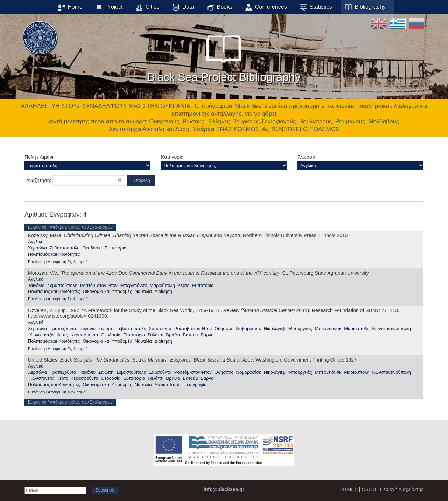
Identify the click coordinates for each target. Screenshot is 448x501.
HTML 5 (349, 489)
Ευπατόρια (115, 248)
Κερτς (183, 285)
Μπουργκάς (300, 328)
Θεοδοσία (92, 248)
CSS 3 (369, 489)
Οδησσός (224, 328)
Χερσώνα (37, 248)
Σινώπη (106, 328)
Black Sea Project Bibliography (224, 55)
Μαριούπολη (162, 285)
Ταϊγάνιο (36, 285)
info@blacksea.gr (224, 489)
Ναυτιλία (143, 291)
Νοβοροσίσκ (248, 328)
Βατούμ (190, 334)
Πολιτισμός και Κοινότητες (54, 254)
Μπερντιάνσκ (133, 285)
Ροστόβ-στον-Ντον (99, 285)
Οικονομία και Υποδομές (107, 291)
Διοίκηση (163, 291)
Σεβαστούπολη (65, 248)
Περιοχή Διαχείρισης (402, 489)
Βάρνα (207, 334)
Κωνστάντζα (41, 334)
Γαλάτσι (155, 334)
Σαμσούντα (160, 328)
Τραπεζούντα (63, 328)
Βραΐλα (173, 334)
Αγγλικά (36, 241)
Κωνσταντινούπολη (391, 328)
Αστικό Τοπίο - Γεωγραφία (180, 384)
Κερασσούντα (84, 334)
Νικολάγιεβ (275, 328)
